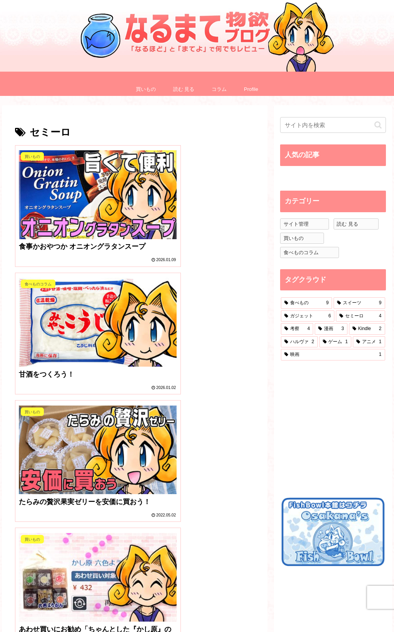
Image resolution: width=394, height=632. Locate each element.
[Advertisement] (337, 428)
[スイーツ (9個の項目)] (359, 303)
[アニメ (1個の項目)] (369, 342)
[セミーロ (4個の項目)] (360, 316)
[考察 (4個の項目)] (297, 329)
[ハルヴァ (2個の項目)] (299, 342)
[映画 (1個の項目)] (333, 354)
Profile (276, 608)
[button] (378, 125)
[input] (333, 125)
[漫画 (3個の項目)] (331, 329)
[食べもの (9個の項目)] (306, 303)
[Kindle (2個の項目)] (367, 329)
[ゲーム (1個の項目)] (335, 342)
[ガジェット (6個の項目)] (307, 316)
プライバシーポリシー (322, 613)
